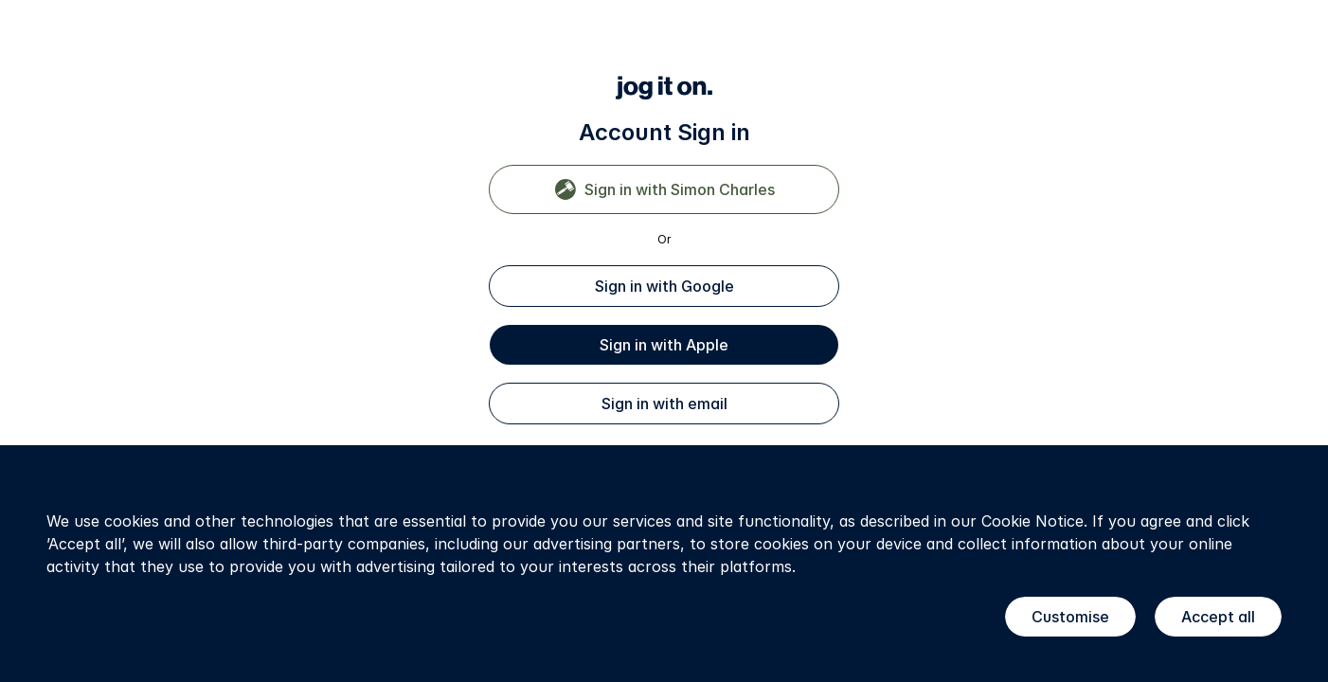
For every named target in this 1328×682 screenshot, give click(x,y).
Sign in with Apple (664, 344)
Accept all (1218, 616)
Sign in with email (664, 403)
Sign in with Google (664, 286)
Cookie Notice (1032, 521)
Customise (1070, 616)
